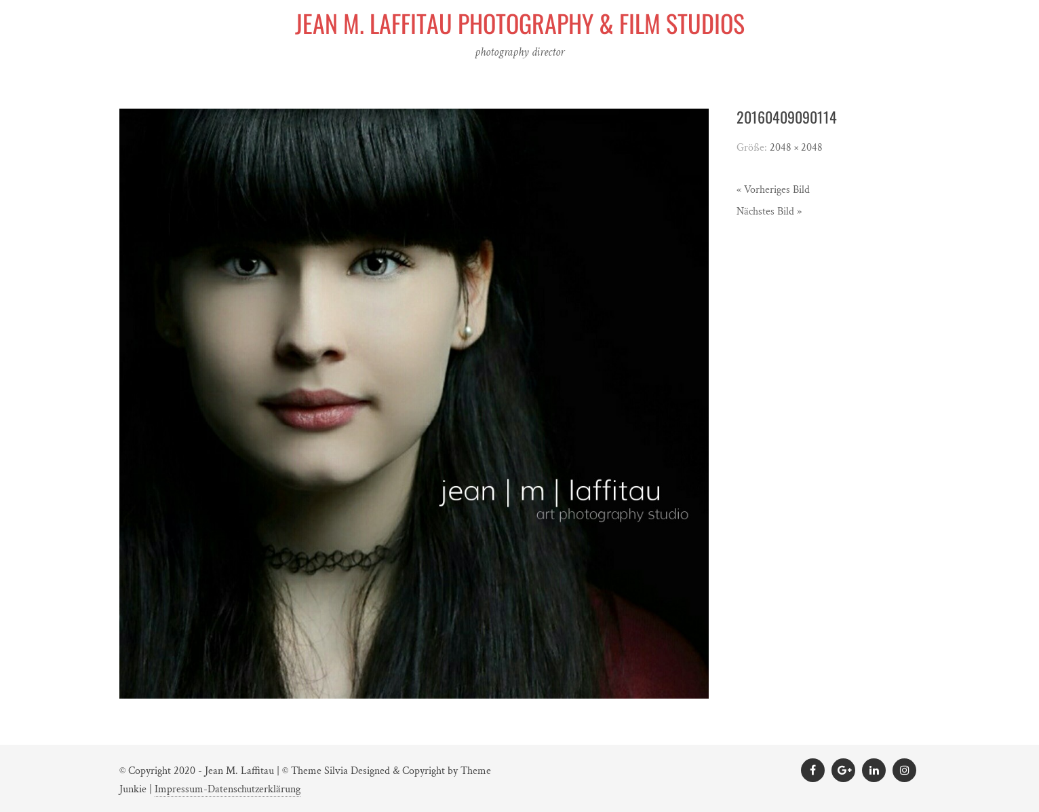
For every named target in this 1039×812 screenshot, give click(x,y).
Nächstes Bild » (769, 211)
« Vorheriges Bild (773, 190)
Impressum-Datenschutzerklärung (227, 789)
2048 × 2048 (796, 148)
